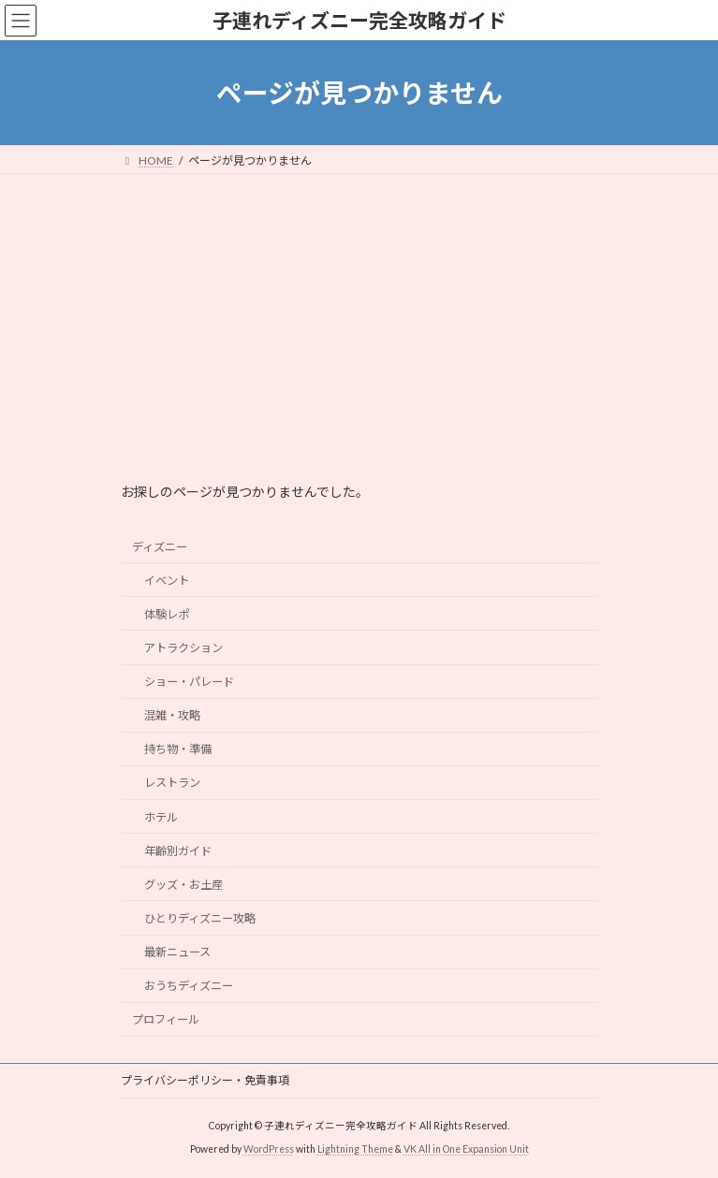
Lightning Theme (355, 1149)
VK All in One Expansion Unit (466, 1149)
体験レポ (165, 614)
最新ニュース (176, 952)
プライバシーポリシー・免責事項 (205, 1080)
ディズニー (159, 547)
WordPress (268, 1149)
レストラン (171, 784)
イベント (165, 581)
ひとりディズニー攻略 (199, 918)
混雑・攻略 (171, 715)
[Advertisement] (359, 314)
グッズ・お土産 (182, 885)
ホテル (160, 817)
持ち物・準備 (177, 750)
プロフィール (165, 1020)
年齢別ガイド (177, 851)
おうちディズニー (187, 986)
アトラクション (182, 648)
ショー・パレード (188, 682)
